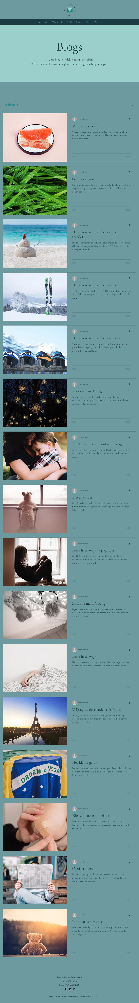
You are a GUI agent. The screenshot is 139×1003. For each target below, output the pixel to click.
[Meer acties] (130, 119)
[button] (134, 22)
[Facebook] (65, 988)
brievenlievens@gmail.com (69, 977)
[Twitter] (69, 988)
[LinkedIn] (74, 988)
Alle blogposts (10, 104)
